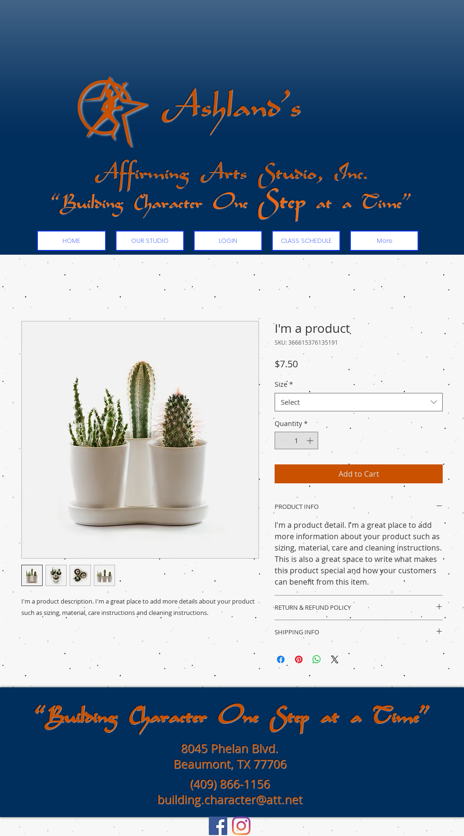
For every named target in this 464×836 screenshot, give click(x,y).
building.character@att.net (230, 799)
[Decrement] (282, 440)
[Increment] (311, 440)
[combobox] (359, 402)
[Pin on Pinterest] (298, 659)
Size (284, 384)
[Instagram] (241, 826)
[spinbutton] (296, 440)
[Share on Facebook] (280, 659)
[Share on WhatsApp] (316, 659)
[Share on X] (334, 659)
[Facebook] (218, 826)
